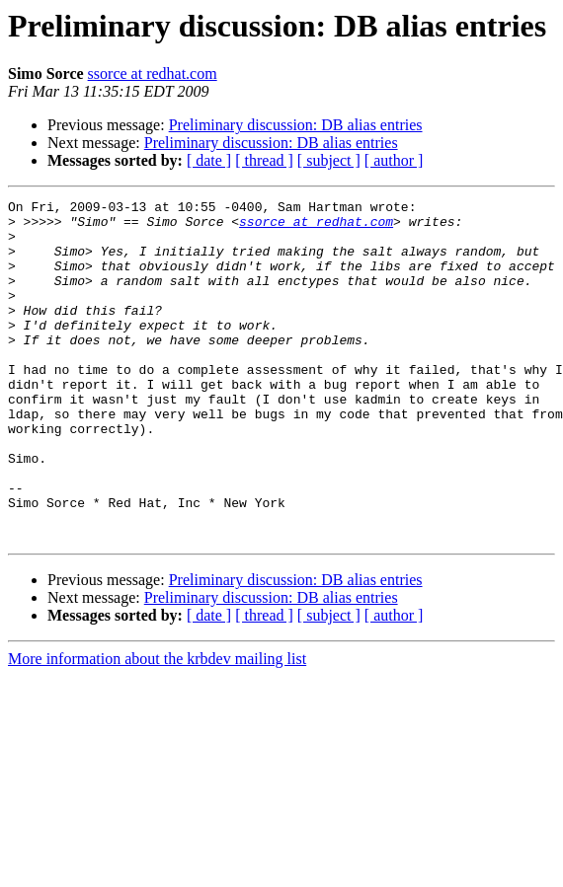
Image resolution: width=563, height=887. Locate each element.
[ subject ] (329, 160)
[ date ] (209, 160)
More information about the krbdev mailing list (157, 726)
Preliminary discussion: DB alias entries (296, 124)
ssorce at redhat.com (152, 73)
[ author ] (394, 160)
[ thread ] (264, 160)
